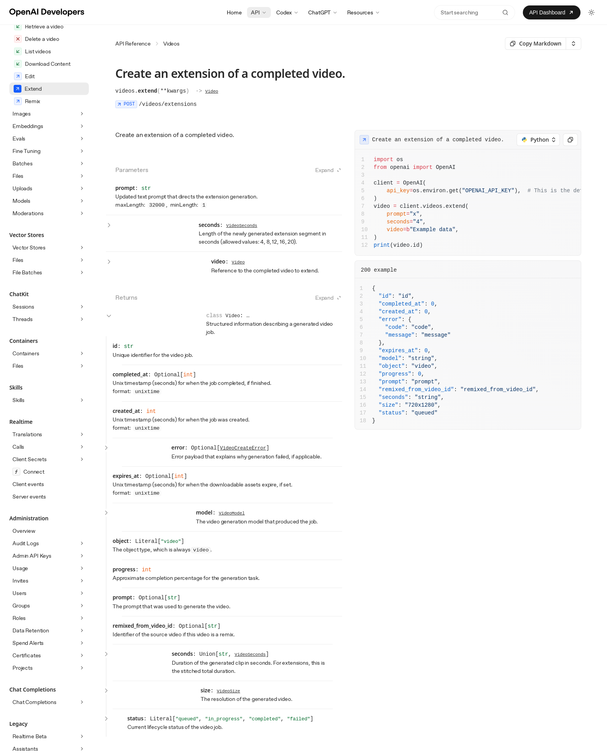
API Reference (133, 43)
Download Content (42, 126)
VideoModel (232, 513)
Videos (171, 43)
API (259, 12)
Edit (24, 138)
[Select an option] (573, 43)
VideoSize (228, 691)
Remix (27, 163)
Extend (28, 151)
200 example (379, 270)
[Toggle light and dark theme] (591, 12)
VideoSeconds (242, 225)
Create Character (41, 64)
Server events (29, 559)
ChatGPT (323, 12)
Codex (287, 12)
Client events (28, 546)
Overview (23, 593)
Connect (28, 534)
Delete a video (36, 101)
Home (234, 12)
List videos (32, 114)
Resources (363, 12)
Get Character (37, 76)
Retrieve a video (39, 89)
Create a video (37, 51)
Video (211, 91)
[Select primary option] (535, 43)
